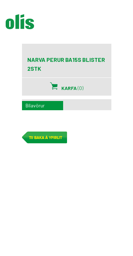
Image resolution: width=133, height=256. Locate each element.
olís (20, 21)
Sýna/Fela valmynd (121, 25)
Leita (101, 25)
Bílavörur (35, 105)
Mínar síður (83, 25)
